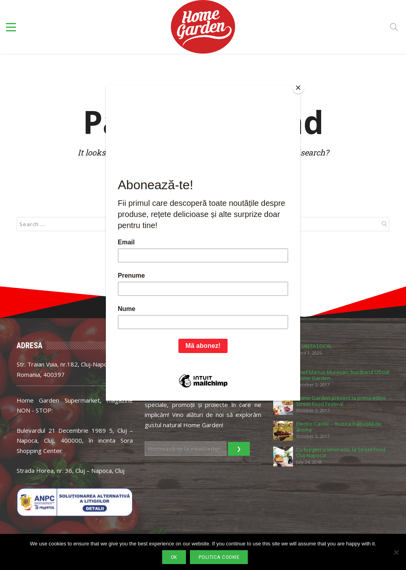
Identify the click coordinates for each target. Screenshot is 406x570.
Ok (174, 557)
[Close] (298, 88)
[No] (396, 552)
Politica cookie (219, 557)
